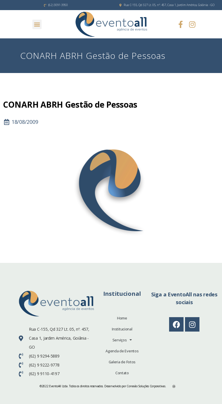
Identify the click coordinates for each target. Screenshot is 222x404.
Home (122, 318)
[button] (37, 24)
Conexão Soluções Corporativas (146, 386)
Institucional (122, 329)
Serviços (122, 340)
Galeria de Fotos (122, 361)
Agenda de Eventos (122, 351)
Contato (122, 372)
